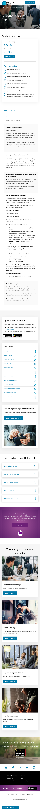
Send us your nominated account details (13, 351)
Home (3, 7)
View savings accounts (12, 418)
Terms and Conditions (9, 397)
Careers (23, 776)
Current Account (7, 363)
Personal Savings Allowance (10, 380)
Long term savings (8, 355)
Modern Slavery (30, 794)
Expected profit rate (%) (9, 42)
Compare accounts (8, 368)
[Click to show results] (20, 466)
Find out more (9, 593)
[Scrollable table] (21, 209)
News (22, 778)
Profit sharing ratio (8, 384)
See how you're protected (20, 525)
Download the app (8, 807)
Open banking (22, 794)
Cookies (16, 794)
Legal (8, 794)
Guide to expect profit (9, 376)
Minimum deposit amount (10, 49)
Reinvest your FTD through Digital (12, 388)
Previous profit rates (8, 372)
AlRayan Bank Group (12, 776)
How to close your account (10, 393)
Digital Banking (29, 2)
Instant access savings (9, 359)
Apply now (8, 56)
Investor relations (11, 781)
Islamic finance (10, 778)
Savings (7, 7)
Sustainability (24, 781)
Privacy (12, 794)
